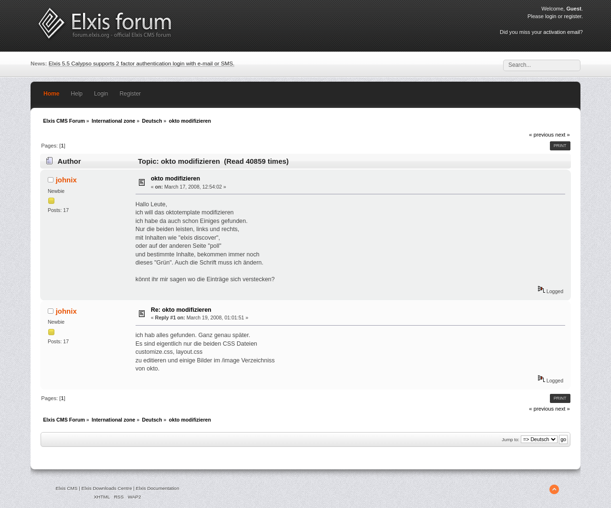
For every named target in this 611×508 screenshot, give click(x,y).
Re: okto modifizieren (181, 310)
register (572, 16)
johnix (66, 180)
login (550, 16)
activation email (561, 32)
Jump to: (510, 439)
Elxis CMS (66, 488)
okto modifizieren (175, 178)
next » (562, 135)
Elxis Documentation (157, 488)
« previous (541, 135)
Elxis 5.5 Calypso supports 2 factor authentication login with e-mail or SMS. (142, 63)
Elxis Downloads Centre (107, 488)
